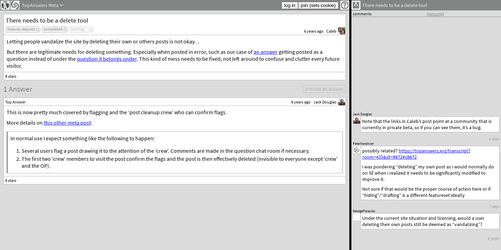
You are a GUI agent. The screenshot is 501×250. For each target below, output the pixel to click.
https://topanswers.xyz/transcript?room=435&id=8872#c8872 (416, 154)
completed (53, 29)
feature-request (21, 29)
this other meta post (67, 122)
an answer (266, 51)
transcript (435, 13)
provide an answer (324, 89)
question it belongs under (107, 58)
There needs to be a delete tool (47, 20)
